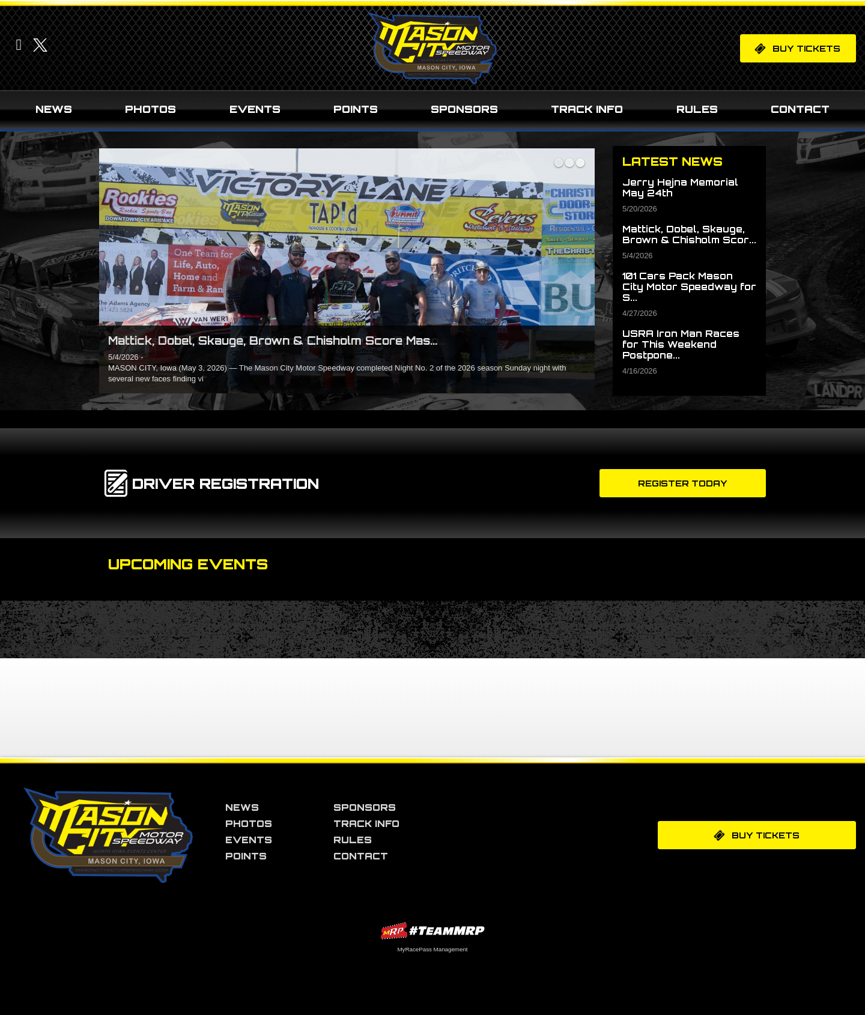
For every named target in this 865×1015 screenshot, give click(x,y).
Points (355, 109)
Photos (150, 109)
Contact (800, 109)
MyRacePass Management (432, 949)
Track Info (587, 109)
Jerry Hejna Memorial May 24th (680, 188)
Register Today (682, 483)
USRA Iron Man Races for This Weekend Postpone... (680, 344)
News (53, 109)
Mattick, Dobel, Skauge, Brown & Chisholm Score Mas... (272, 340)
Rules (697, 109)
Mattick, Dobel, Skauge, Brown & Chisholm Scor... (689, 234)
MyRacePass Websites (432, 930)
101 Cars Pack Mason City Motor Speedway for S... (689, 286)
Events (255, 109)
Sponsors (464, 109)
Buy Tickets (797, 48)
